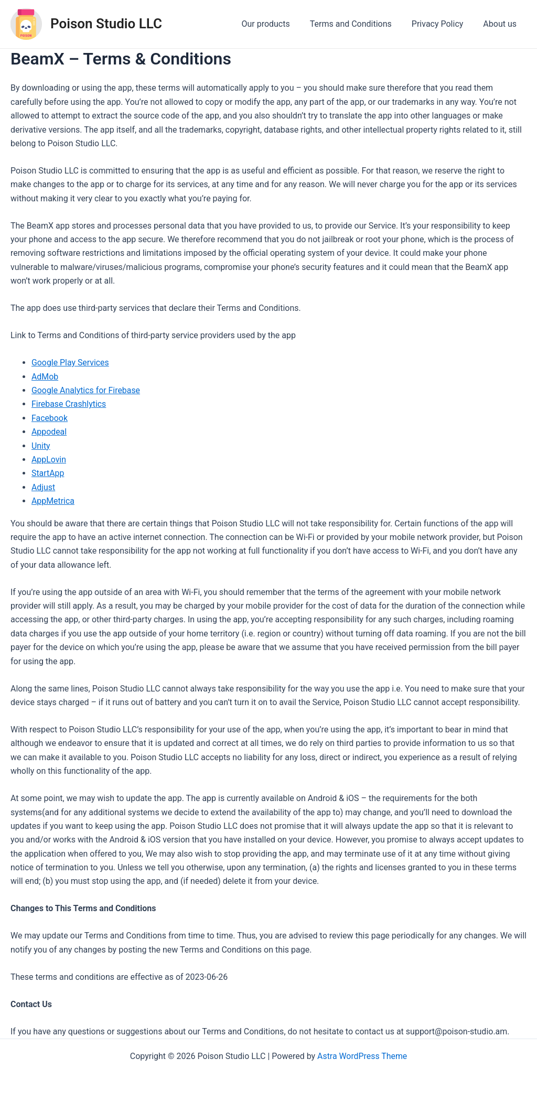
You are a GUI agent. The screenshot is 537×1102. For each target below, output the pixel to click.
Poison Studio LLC (106, 23)
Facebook (49, 418)
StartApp (48, 473)
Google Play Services (70, 363)
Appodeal (49, 432)
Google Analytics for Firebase (86, 390)
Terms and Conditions (359, 24)
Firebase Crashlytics (68, 404)
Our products (276, 24)
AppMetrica (52, 501)
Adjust (43, 487)
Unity (40, 446)
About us (501, 24)
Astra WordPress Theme (362, 1056)
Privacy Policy (442, 24)
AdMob (45, 377)
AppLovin (49, 459)
